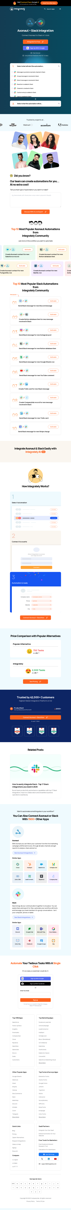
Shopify (14, 1087)
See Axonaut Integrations (24, 853)
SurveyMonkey (43, 1100)
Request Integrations (19, 1141)
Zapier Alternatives (18, 1137)
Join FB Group (48, 1154)
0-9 (13, 1183)
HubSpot (41, 1032)
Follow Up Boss (17, 1025)
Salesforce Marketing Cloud (47, 1060)
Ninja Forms (42, 1107)
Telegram (15, 1114)
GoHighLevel (43, 1036)
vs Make (14, 1163)
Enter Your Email (24, 990)
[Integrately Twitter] (42, 1159)
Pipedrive (15, 1043)
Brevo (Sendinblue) (44, 1039)
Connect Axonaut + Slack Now (35, 618)
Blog (13, 1131)
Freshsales (15, 1032)
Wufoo (41, 1093)
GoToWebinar (43, 1043)
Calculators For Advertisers (47, 1149)
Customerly (15, 1060)
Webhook (15, 1080)
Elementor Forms (44, 1076)
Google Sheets (17, 1076)
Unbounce (42, 1097)
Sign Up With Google (35, 48)
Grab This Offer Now (49, 3)
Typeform (42, 1090)
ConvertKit (42, 1056)
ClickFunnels (42, 1049)
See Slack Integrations (23, 917)
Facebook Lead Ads (45, 1022)
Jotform (41, 1087)
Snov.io (14, 1053)
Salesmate (15, 1049)
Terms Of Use (40, 1201)
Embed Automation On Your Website (47, 1134)
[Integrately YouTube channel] (55, 1159)
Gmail (14, 1083)
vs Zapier (15, 1160)
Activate (26, 250)
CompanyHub (16, 1036)
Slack (13, 1097)
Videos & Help (16, 1144)
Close (14, 1039)
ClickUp (14, 1090)
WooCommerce (17, 1093)
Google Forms (43, 1083)
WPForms (41, 1104)
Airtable (14, 1107)
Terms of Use (38, 1005)
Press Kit (15, 1151)
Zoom (14, 1110)
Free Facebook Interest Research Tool (46, 1145)
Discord (14, 1104)
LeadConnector (43, 1029)
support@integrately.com (47, 1164)
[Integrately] (17, 9)
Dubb (14, 1056)
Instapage (42, 1110)
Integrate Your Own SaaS (46, 1130)
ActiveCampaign (44, 1025)
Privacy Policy (31, 1201)
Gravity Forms (43, 1080)
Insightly (14, 1029)
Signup (14, 1148)
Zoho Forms (42, 1114)
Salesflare (15, 1046)
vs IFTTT (15, 1166)
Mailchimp (42, 1046)
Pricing (14, 1134)
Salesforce (15, 1022)
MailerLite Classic (44, 1053)
